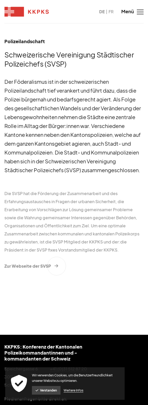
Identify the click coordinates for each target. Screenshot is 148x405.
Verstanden (46, 390)
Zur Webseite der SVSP (27, 266)
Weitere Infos (73, 390)
